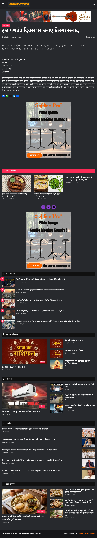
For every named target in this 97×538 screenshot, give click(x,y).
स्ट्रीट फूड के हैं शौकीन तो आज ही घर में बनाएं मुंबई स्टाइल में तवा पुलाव (79, 178)
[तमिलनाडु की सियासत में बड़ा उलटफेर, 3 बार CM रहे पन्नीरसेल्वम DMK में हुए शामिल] (88, 453)
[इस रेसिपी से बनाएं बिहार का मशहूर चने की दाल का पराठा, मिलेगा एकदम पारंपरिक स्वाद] (56, 503)
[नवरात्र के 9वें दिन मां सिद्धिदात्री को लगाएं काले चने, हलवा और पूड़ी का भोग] (24, 501)
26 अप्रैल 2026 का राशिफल (74, 340)
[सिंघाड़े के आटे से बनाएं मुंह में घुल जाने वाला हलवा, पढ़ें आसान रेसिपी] (56, 493)
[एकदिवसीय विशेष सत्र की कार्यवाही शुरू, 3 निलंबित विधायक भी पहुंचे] (8, 303)
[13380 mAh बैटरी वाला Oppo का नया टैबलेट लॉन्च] (56, 387)
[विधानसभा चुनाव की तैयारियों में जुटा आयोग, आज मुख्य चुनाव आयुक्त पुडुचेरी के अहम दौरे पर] (88, 463)
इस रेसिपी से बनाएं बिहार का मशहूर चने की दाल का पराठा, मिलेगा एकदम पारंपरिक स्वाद (79, 501)
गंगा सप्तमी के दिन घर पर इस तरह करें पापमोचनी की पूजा (77, 362)
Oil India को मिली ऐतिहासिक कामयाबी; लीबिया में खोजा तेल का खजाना (40, 289)
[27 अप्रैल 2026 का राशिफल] (24, 351)
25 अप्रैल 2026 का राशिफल (74, 350)
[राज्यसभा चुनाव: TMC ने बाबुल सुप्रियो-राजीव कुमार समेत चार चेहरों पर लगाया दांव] (88, 442)
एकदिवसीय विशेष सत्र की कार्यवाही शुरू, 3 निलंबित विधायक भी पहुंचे (39, 300)
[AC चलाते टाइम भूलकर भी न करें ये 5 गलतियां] (24, 396)
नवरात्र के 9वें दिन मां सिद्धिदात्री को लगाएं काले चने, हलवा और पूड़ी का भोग (23, 518)
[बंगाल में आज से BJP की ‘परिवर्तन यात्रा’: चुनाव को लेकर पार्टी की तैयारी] (88, 432)
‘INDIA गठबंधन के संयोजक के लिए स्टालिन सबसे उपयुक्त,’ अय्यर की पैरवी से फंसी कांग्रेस (31, 470)
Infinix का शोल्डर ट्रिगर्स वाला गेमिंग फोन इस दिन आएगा (80, 406)
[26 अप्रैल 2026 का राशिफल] (56, 343)
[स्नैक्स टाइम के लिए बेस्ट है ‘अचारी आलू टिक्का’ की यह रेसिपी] (16, 183)
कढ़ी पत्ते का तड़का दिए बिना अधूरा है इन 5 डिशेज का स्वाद (47, 195)
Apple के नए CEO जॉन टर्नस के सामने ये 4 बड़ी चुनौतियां (79, 396)
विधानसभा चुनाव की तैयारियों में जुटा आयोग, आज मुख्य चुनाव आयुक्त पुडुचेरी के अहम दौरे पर (32, 460)
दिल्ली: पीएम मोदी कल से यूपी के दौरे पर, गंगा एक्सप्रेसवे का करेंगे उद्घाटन (40, 310)
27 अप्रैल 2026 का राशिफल (13, 367)
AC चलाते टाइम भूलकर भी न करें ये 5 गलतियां (21, 411)
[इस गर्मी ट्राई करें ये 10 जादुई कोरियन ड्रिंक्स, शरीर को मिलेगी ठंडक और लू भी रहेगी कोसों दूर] (56, 514)
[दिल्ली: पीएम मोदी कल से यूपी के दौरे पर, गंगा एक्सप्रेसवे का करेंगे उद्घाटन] (8, 314)
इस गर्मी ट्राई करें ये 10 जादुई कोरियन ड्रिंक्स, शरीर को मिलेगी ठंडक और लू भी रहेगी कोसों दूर (79, 513)
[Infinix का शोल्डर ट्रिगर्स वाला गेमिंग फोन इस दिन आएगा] (56, 408)
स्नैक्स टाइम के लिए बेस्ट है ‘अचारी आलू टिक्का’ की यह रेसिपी (14, 195)
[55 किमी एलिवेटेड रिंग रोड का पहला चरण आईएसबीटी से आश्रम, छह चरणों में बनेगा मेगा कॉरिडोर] (8, 324)
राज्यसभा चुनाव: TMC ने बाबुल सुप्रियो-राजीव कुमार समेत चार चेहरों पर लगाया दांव (28, 439)
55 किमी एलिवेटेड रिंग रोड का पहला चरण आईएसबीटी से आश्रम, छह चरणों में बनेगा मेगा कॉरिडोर (48, 321)
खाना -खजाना (5, 25)
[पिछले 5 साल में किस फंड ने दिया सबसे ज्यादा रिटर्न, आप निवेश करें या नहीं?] (8, 282)
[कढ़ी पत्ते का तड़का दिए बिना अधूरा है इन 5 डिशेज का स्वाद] (48, 183)
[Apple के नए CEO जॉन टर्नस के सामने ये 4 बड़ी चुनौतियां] (56, 398)
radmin (6, 37)
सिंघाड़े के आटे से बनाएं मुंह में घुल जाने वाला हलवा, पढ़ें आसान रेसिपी (79, 491)
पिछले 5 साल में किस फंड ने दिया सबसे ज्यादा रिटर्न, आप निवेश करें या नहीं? (41, 279)
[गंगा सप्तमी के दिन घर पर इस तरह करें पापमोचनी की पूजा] (56, 364)
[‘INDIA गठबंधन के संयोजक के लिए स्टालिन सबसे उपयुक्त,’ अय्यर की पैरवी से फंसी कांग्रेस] (88, 474)
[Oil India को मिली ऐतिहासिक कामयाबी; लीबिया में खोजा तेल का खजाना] (8, 293)
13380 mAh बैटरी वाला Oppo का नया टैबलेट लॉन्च (80, 385)
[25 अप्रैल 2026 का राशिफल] (56, 354)
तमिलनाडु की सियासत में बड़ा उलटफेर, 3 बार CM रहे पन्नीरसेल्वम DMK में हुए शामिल (29, 449)
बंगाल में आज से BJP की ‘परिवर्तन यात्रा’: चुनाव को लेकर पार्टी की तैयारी (25, 429)
